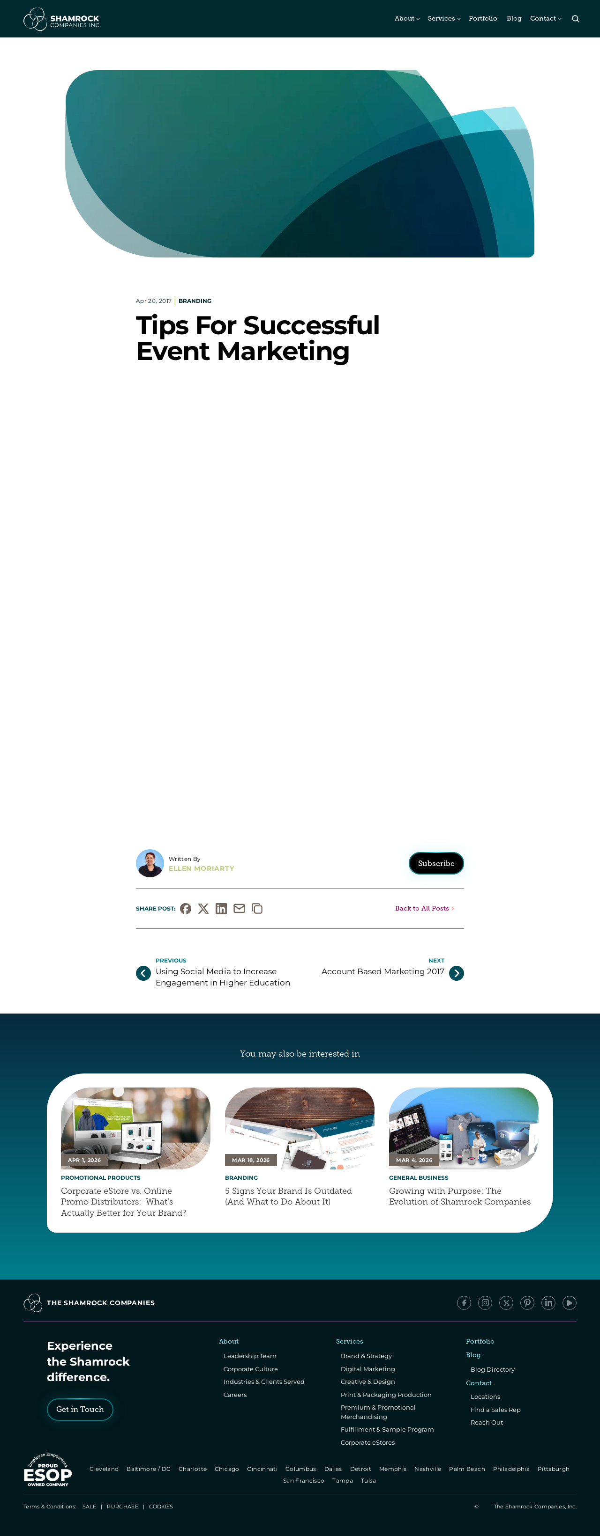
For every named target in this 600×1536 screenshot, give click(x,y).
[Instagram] (485, 1303)
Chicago (227, 1468)
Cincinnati (263, 1468)
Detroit (361, 1468)
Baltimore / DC (149, 1468)
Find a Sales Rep (496, 1409)
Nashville (429, 1468)
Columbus (301, 1468)
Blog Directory (493, 1369)
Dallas (334, 1468)
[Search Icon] (575, 19)
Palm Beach (468, 1468)
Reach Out (487, 1422)
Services (441, 18)
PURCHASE (122, 1506)
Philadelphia (512, 1468)
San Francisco (305, 1480)
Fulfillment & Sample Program (387, 1429)
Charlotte (193, 1468)
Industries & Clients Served (264, 1381)
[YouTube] (569, 1303)
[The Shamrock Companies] (61, 18)
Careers (235, 1394)
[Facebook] (464, 1303)
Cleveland (104, 1468)
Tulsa (369, 1480)
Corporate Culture (251, 1369)
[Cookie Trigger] (161, 1506)
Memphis (393, 1468)
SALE (89, 1506)
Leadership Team (250, 1356)
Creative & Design (368, 1381)
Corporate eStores (368, 1442)
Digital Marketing (368, 1369)
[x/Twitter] (506, 1303)
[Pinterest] (527, 1303)
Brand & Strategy (366, 1356)
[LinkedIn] (548, 1303)
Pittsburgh (554, 1468)
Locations (485, 1396)
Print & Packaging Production (386, 1394)
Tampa (344, 1480)
